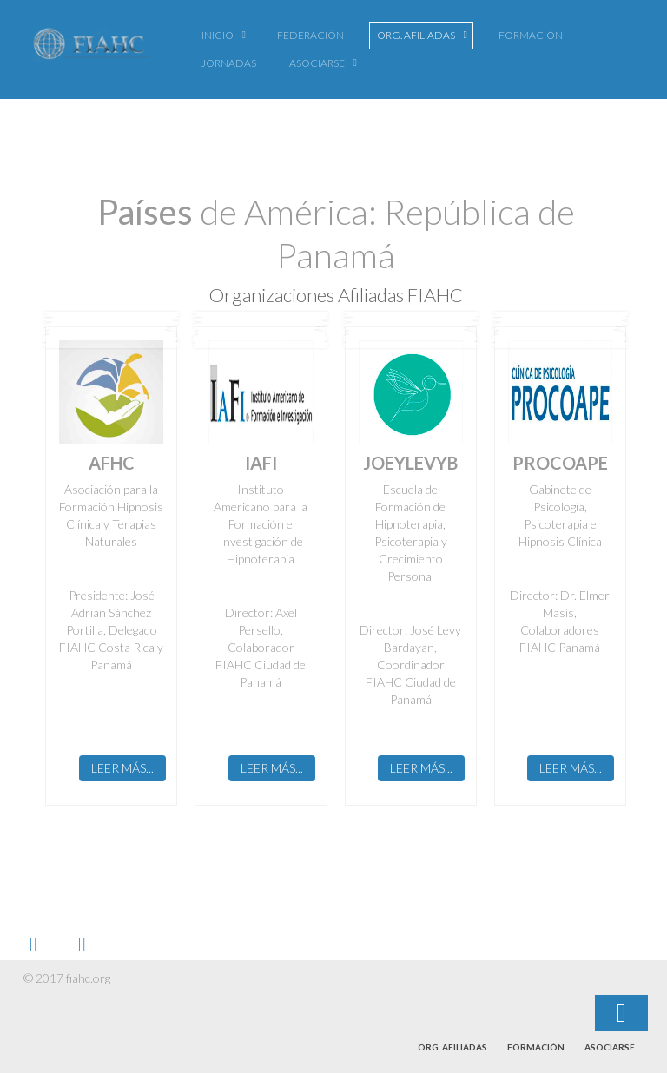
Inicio (217, 35)
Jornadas (228, 62)
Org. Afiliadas (416, 35)
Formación (531, 35)
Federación (310, 35)
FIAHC (91, 47)
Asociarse (317, 62)
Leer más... (122, 767)
